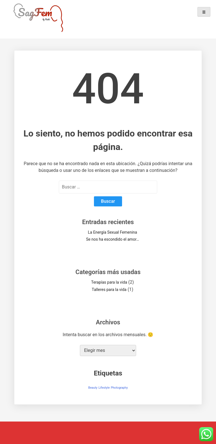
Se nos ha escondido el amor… (112, 239)
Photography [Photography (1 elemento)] (119, 388)
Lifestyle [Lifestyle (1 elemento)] (104, 388)
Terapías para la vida (109, 282)
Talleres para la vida (109, 289)
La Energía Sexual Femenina (112, 232)
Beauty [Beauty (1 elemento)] (93, 388)
